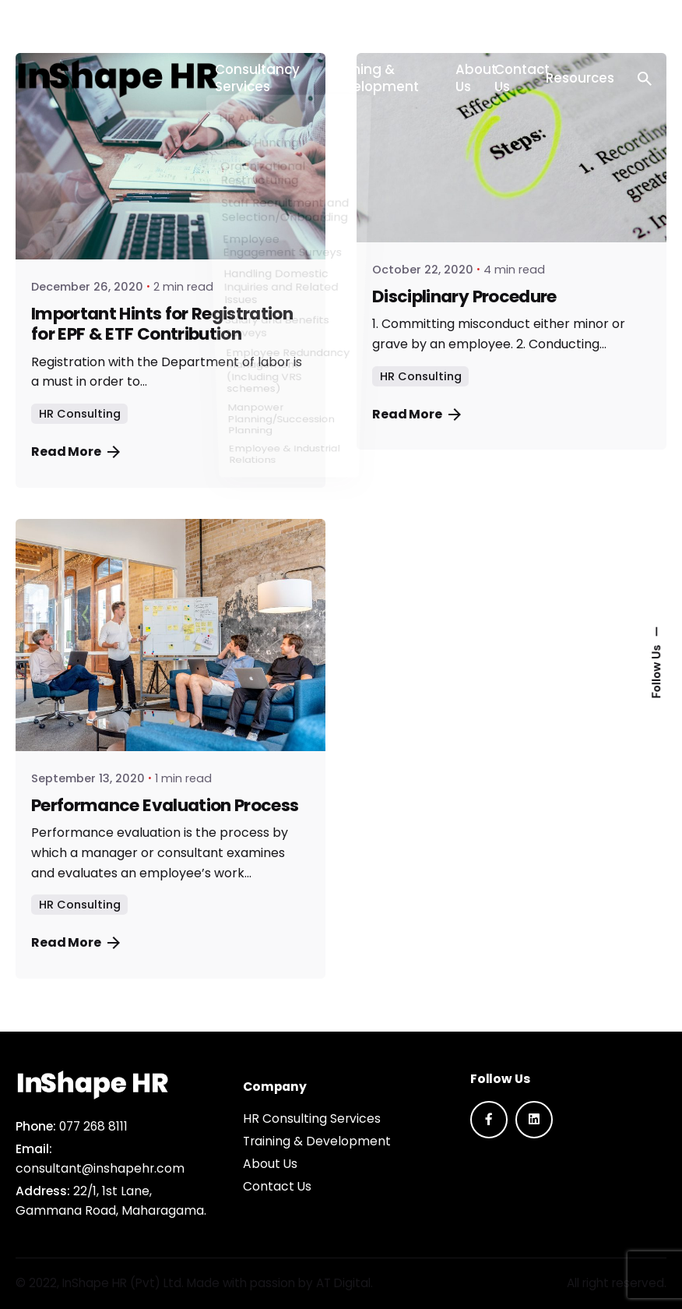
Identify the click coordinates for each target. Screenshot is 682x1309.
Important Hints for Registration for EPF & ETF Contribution (162, 324)
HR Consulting (80, 414)
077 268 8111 (93, 1126)
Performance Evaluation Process (165, 805)
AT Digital (343, 1283)
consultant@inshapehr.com (100, 1168)
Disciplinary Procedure (464, 296)
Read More (75, 451)
